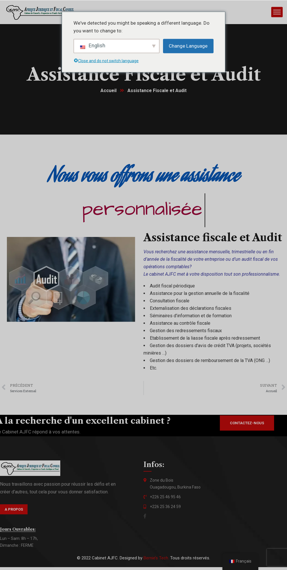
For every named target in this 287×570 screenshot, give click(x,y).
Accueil (108, 91)
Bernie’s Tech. (156, 558)
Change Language (188, 45)
